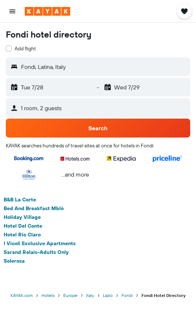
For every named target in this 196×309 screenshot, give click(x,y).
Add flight (25, 48)
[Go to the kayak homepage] (47, 11)
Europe (70, 295)
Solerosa (14, 261)
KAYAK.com (22, 295)
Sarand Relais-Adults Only (36, 252)
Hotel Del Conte (23, 226)
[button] (12, 11)
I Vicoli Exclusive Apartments (40, 243)
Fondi (127, 295)
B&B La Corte (20, 199)
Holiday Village (22, 217)
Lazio (108, 295)
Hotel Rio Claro (22, 234)
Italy (90, 295)
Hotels (48, 295)
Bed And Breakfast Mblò (34, 208)
